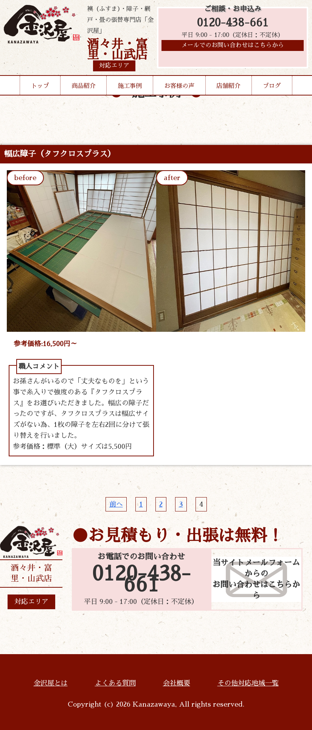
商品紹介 (83, 86)
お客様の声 (179, 86)
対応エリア (31, 601)
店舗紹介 (228, 86)
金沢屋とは (51, 683)
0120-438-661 (233, 23)
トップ (40, 86)
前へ (116, 504)
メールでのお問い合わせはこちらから (232, 47)
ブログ (272, 86)
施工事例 (130, 86)
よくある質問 (115, 683)
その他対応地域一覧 (248, 683)
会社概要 (176, 683)
